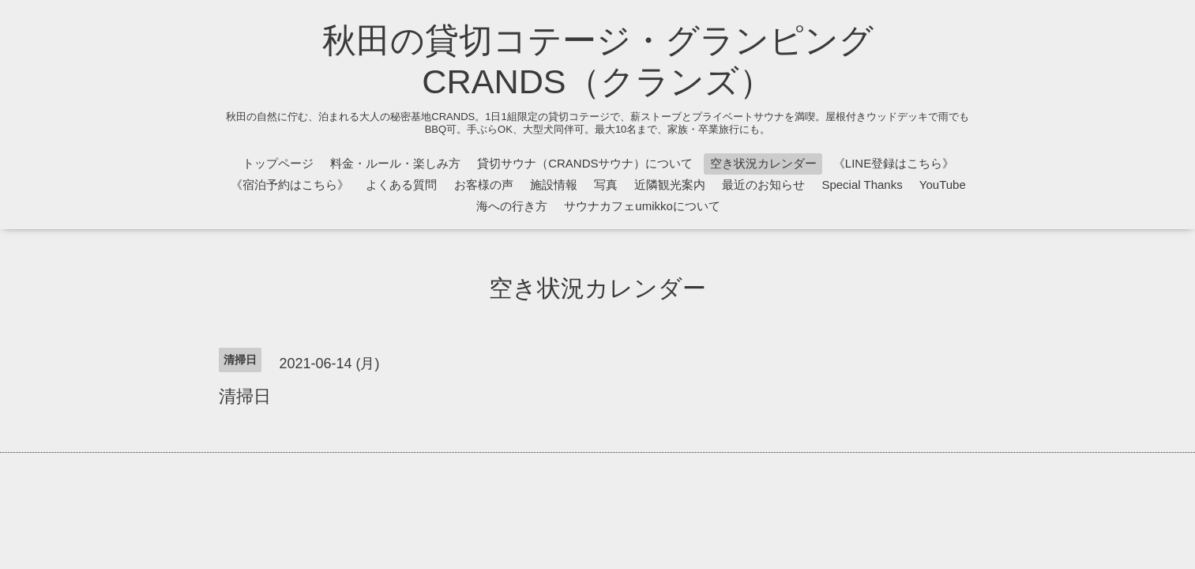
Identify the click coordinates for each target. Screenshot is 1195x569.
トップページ (278, 163)
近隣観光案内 (669, 184)
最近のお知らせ (763, 184)
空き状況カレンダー (763, 163)
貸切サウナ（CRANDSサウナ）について (585, 163)
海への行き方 (511, 206)
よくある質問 (401, 184)
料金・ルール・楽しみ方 (395, 163)
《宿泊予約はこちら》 (290, 184)
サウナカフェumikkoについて (642, 206)
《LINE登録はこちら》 (893, 163)
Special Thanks (861, 184)
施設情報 (553, 184)
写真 (606, 184)
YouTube (942, 184)
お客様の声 (483, 184)
